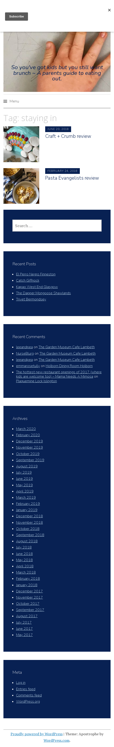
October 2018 (27, 528)
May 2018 (24, 560)
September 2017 (30, 609)
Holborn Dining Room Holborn (69, 365)
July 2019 (24, 472)
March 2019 (26, 497)
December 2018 (29, 516)
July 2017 (24, 622)
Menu (14, 101)
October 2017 (27, 603)
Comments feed (29, 695)
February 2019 (28, 503)
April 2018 (24, 566)
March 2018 (26, 572)
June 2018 (24, 553)
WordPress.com (57, 740)
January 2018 (26, 585)
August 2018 (27, 541)
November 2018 (29, 522)
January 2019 (26, 509)
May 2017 (24, 634)
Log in (20, 682)
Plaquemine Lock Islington (36, 381)
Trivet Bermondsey (31, 299)
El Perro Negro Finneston (36, 274)
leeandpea (24, 347)
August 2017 (27, 616)
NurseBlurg (25, 353)
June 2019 (24, 478)
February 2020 (28, 435)
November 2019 (29, 447)
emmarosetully (28, 365)
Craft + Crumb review (68, 136)
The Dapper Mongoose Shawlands (43, 293)
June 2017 (24, 628)
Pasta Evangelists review (72, 178)
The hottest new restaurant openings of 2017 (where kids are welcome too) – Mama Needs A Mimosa (59, 374)
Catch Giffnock (27, 280)
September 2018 (30, 535)
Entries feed (25, 689)
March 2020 (26, 428)
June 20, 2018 (58, 129)
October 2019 (27, 453)
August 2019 (27, 466)
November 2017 (29, 597)
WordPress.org (28, 701)
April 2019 (24, 491)
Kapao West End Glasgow (37, 286)
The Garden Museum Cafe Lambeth (67, 347)
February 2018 (28, 578)
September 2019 (30, 460)
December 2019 (29, 441)
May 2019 (24, 485)
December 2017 (29, 591)
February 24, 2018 (62, 171)
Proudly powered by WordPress (37, 733)
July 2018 (24, 547)
